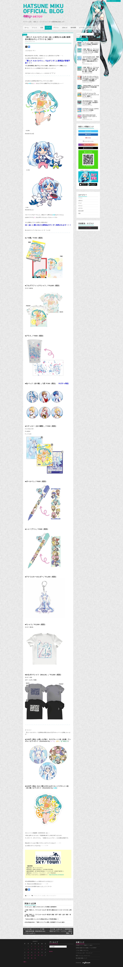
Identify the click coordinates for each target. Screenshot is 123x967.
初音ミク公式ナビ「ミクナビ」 (88, 167)
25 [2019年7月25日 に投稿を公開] (38, 951)
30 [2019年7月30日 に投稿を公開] (31, 954)
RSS (50, 948)
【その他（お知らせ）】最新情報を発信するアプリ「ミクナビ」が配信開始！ (60, 928)
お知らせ (64, 24)
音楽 (41, 24)
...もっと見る (88, 224)
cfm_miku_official (88, 141)
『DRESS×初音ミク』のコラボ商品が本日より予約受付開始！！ (42, 915)
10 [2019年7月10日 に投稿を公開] (35, 946)
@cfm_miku (88, 127)
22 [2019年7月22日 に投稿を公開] (28, 951)
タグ (94, 36)
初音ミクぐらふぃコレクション (83, 952)
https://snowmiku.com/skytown (56, 871)
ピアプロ (81, 24)
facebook (88, 131)
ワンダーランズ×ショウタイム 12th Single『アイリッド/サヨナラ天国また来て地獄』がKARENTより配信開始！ (90, 75)
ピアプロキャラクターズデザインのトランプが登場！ (90, 106)
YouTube (88, 134)
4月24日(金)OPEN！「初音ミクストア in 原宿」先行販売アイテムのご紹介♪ (45, 918)
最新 (82, 36)
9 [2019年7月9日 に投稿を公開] (31, 946)
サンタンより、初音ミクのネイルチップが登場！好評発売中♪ (41, 903)
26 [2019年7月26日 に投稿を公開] (42, 951)
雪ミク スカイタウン (51, 892)
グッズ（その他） (42, 892)
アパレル (35, 892)
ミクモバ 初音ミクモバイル (82, 947)
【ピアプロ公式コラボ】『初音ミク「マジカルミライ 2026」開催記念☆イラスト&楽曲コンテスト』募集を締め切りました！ (90, 56)
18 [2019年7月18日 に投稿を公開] (38, 948)
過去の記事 (80, 207)
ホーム (27, 24)
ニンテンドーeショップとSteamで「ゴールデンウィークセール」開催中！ (90, 91)
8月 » (25, 958)
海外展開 (73, 24)
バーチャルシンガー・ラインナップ (84, 949)
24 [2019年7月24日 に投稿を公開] (35, 951)
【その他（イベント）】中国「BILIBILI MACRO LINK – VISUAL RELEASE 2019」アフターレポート (35, 928)
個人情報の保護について (81, 954)
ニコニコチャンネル (88, 137)
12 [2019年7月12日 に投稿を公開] (42, 946)
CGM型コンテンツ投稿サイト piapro (84, 941)
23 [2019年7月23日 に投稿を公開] (31, 951)
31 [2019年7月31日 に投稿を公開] (35, 954)
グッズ (48, 24)
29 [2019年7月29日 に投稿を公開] (28, 954)
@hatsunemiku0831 (88, 144)
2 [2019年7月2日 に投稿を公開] (31, 943)
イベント (34, 24)
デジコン (56, 24)
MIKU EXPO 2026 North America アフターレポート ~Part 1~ (89, 113)
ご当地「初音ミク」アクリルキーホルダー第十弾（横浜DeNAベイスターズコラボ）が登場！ (90, 47)
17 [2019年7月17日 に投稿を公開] (35, 948)
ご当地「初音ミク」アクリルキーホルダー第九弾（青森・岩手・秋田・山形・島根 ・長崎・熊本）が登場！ (90, 66)
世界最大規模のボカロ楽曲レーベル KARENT (86, 944)
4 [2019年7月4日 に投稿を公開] (38, 943)
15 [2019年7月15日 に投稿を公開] (28, 948)
